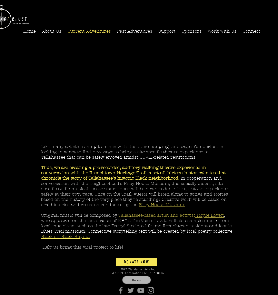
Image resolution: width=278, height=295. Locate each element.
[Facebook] (121, 290)
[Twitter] (131, 290)
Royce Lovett (209, 215)
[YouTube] (141, 290)
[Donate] (136, 280)
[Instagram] (151, 290)
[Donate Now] (136, 262)
